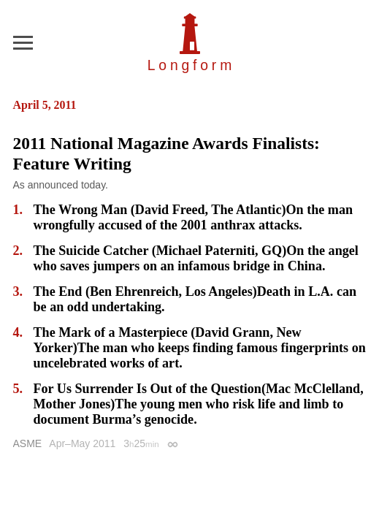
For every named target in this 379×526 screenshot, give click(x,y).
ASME (27, 443)
